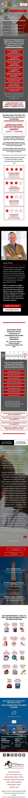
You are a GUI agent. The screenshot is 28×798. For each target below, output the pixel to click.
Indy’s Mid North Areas (14, 391)
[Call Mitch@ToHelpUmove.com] (14, 723)
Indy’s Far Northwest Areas (14, 385)
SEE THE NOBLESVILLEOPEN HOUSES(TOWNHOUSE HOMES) (14, 64)
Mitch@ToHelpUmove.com (14, 725)
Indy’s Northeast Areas (14, 395)
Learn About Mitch (12, 310)
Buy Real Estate (14, 772)
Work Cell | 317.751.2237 (14, 734)
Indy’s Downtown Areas (14, 371)
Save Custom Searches (14, 782)
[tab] (14, 124)
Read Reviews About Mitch (14, 777)
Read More (14, 554)
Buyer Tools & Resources (12, 31)
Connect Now (14, 787)
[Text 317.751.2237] (14, 715)
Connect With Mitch (12, 306)
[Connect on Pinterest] (16, 755)
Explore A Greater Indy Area (14, 779)
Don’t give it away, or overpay (19, 742)
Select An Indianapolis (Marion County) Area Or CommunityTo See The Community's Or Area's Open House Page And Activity (14, 365)
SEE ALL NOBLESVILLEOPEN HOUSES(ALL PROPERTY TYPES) (14, 70)
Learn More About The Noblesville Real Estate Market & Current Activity (14, 105)
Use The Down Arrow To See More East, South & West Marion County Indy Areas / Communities (13, 403)
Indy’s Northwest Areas (14, 388)
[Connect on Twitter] (23, 755)
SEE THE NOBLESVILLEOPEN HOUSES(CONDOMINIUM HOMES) (14, 58)
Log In (23, 4)
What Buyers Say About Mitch (13, 28)
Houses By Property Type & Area (13, 25)
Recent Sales (16, 549)
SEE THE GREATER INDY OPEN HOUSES (14, 75)
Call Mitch (17, 11)
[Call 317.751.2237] (14, 732)
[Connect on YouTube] (4, 755)
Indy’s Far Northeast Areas (14, 381)
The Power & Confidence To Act (6, 743)
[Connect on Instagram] (8, 755)
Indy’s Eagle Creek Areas (14, 374)
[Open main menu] (2, 11)
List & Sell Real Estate (14, 774)
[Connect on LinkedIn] (12, 755)
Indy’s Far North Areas (14, 378)
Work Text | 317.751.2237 (14, 716)
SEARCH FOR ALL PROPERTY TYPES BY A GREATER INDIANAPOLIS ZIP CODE (14, 428)
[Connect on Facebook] (20, 755)
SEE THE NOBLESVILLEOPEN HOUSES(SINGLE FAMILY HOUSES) (14, 52)
